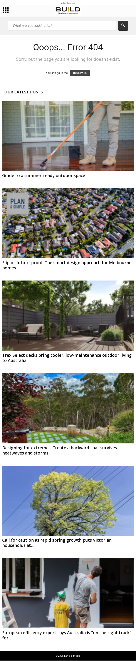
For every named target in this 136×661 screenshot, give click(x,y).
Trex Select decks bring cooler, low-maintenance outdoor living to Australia (67, 357)
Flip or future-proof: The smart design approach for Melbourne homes (66, 265)
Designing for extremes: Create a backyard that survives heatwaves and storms (59, 450)
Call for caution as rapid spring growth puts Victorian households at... (57, 542)
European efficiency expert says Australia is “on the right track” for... (66, 635)
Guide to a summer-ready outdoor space (43, 175)
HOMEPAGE (80, 73)
